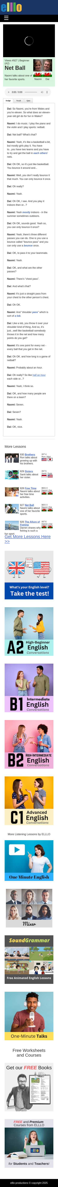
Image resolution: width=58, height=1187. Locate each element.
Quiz (28, 101)
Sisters (29, 471)
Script (8, 101)
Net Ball (29, 505)
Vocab (18, 101)
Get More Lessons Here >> (28, 539)
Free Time (30, 488)
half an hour (39, 375)
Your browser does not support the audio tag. (28, 92)
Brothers (30, 454)
